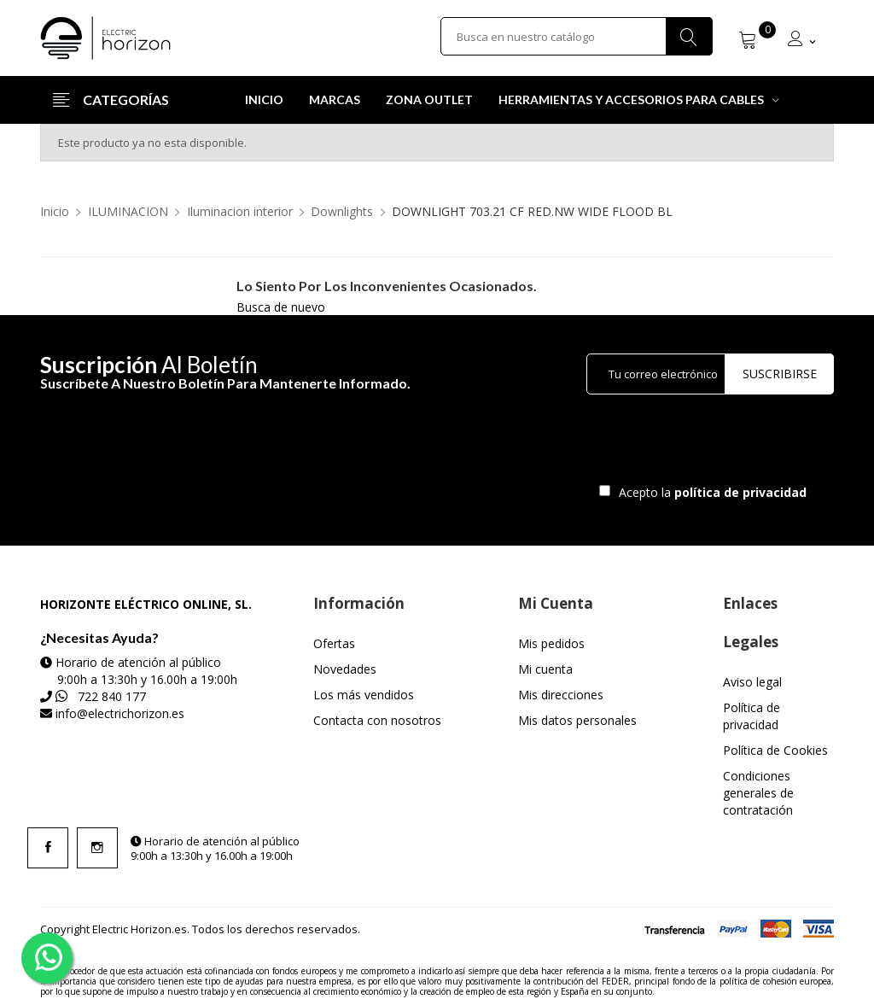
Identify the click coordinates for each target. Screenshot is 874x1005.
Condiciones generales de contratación (758, 793)
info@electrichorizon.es (119, 713)
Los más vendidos (363, 695)
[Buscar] (576, 37)
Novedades (344, 669)
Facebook (47, 847)
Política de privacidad (751, 716)
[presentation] (729, 443)
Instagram (97, 847)
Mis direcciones (560, 695)
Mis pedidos (551, 643)
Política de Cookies (775, 750)
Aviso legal (752, 682)
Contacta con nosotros (377, 720)
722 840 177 (112, 696)
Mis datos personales (577, 720)
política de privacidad (742, 492)
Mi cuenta (545, 669)
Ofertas (334, 643)
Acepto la (709, 492)
